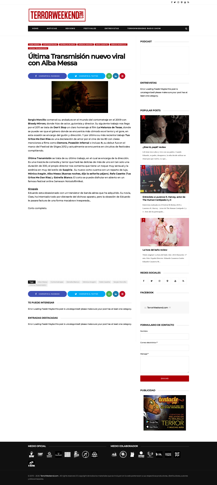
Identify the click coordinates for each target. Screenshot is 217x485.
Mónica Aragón (86, 44)
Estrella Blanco (67, 44)
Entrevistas (112, 28)
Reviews (70, 28)
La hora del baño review (155, 250)
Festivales (90, 28)
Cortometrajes (50, 44)
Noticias (52, 28)
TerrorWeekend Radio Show (144, 28)
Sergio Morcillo (118, 44)
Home (35, 28)
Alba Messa (34, 44)
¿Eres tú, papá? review (154, 147)
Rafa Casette (102, 44)
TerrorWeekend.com (157, 308)
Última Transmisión (38, 48)
